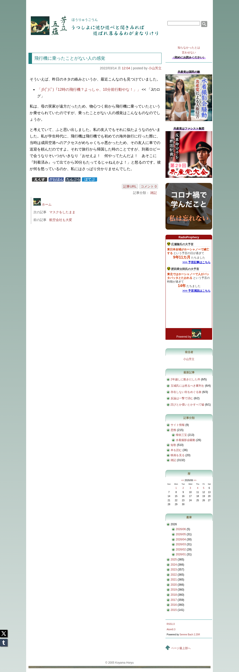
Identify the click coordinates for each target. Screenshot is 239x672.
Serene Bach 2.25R (190, 634)
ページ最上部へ (181, 648)
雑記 (153, 193)
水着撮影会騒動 (185, 440)
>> (195, 480)
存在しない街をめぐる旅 (186, 392)
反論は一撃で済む (182, 398)
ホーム (42, 204)
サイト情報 (178, 425)
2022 (174, 574)
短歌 (173, 445)
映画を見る (178, 455)
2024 (174, 564)
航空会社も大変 (60, 220)
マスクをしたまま (62, 212)
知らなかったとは (188, 50)
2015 (174, 610)
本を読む (176, 450)
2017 (174, 600)
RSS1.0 (171, 624)
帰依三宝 (181, 435)
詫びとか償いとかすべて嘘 (187, 404)
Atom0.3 (171, 629)
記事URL (130, 186)
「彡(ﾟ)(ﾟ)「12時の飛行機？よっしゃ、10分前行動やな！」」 (89, 89)
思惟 (173, 430)
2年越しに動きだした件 (185, 379)
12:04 (126, 68)
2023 (174, 569)
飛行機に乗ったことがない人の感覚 (69, 58)
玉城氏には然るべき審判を (187, 385)
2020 (174, 584)
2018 (174, 594)
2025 (174, 559)
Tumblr (3, 641)
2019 (174, 589)
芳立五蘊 (46, 22)
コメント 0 (149, 186)
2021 (174, 579)
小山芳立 (155, 68)
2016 (174, 604)
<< (182, 480)
